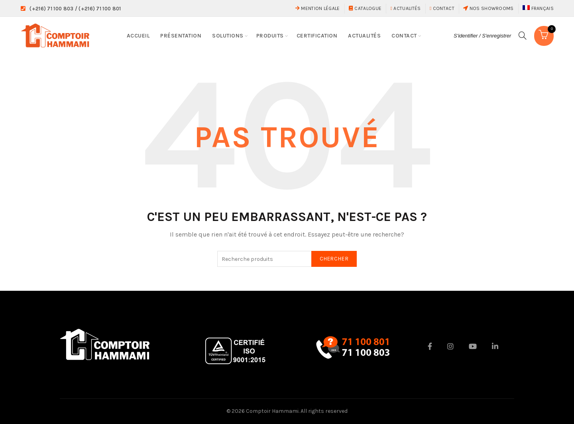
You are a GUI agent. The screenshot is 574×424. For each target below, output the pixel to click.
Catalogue (365, 8)
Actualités (405, 8)
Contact (442, 8)
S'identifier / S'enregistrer (480, 36)
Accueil (138, 35)
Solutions (228, 35)
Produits (270, 35)
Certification (317, 35)
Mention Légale (317, 8)
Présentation (180, 35)
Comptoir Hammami (272, 411)
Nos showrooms (488, 8)
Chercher (334, 258)
